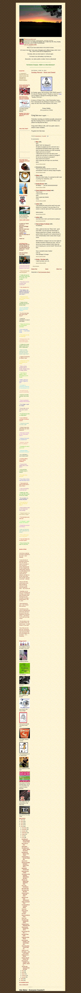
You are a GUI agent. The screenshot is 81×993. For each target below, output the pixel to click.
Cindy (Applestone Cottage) (43, 190)
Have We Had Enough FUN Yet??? (25, 928)
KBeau (38, 175)
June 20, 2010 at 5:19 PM (40, 220)
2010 (22, 826)
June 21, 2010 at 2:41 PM (40, 256)
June (23, 837)
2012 (22, 823)
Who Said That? (25, 888)
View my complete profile (30, 44)
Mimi (37, 141)
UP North (24, 913)
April (23, 972)
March (23, 973)
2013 (22, 821)
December (24, 827)
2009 (22, 978)
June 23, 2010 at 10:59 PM (41, 263)
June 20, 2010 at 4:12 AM (40, 172)
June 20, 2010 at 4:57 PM (40, 214)
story (25, 233)
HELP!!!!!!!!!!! (24, 860)
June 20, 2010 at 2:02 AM (40, 164)
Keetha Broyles (30, 39)
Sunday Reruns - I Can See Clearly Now (26, 858)
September (24, 832)
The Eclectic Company (32, 6)
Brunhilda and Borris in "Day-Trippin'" (25, 854)
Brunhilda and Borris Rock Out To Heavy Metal (26, 840)
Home (46, 269)
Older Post (59, 269)
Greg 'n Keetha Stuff (23, 984)
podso (37, 203)
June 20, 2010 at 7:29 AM (40, 187)
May (23, 970)
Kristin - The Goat (40, 259)
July (23, 835)
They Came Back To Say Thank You (25, 947)
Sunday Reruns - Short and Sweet (25, 894)
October (24, 831)
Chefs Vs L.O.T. (25, 950)
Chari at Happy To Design (43, 223)
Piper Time (24, 918)
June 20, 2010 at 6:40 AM (40, 180)
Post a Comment (36, 266)
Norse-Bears (24, 846)
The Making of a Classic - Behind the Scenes (26, 849)
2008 (22, 980)
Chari (60, 94)
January (24, 977)
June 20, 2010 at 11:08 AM (41, 200)
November (24, 829)
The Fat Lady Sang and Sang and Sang (26, 968)
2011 (22, 824)
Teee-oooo (24, 909)
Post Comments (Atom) (44, 272)
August (23, 834)
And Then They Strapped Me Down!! (25, 921)
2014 (22, 819)
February (24, 975)
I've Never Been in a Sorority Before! (26, 906)
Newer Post (34, 269)
